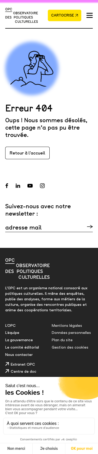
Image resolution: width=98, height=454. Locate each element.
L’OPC (10, 325)
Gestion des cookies (70, 347)
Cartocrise (65, 15)
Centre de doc (23, 371)
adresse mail (23, 227)
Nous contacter (19, 354)
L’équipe (12, 332)
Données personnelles (71, 332)
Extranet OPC (23, 364)
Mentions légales (67, 325)
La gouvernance (19, 340)
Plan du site (62, 340)
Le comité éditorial (22, 347)
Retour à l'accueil (27, 153)
